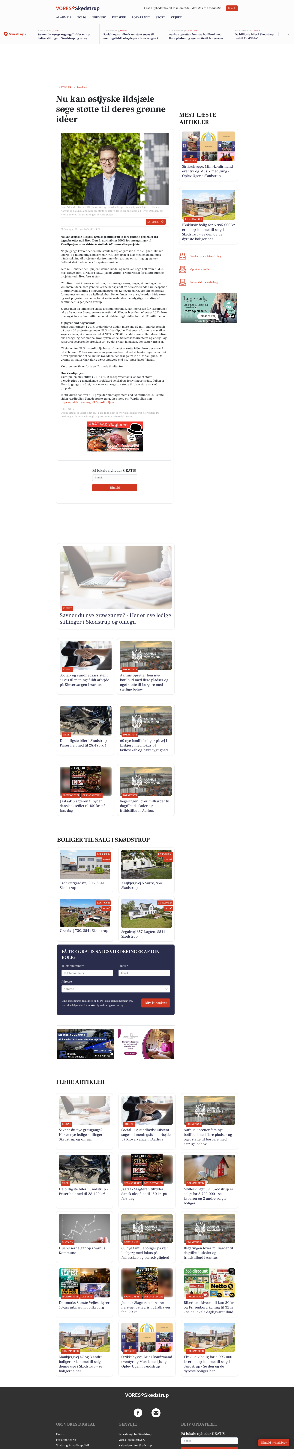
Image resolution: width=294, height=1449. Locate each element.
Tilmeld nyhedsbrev (274, 1443)
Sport (160, 17)
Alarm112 (63, 17)
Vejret (176, 17)
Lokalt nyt (141, 17)
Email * (123, 966)
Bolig (81, 17)
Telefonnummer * (73, 966)
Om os (60, 1434)
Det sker (119, 17)
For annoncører (66, 1440)
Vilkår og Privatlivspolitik (73, 1445)
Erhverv (99, 17)
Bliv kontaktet (156, 1003)
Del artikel (155, 222)
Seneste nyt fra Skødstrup (135, 1434)
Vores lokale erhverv (131, 1440)
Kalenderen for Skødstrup (135, 1445)
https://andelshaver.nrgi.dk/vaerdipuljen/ (87, 402)
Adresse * (68, 981)
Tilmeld (232, 8)
